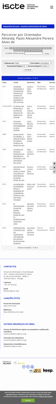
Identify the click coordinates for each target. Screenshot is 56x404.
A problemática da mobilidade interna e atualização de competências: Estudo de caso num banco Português (18, 192)
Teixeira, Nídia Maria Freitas (30, 89)
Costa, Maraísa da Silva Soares (30, 124)
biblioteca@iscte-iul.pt (11, 291)
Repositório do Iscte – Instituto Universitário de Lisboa (25, 26)
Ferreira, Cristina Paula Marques (30, 170)
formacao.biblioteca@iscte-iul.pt (15, 340)
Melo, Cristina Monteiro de (30, 152)
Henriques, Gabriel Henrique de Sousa (31, 231)
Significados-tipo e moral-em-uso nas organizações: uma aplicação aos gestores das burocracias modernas (19, 235)
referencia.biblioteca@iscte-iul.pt (15, 334)
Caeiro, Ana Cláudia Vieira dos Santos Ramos (30, 111)
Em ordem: (35, 63)
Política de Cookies (46, 396)
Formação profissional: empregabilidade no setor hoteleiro (19, 125)
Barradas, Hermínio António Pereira (30, 207)
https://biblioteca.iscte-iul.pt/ (14, 312)
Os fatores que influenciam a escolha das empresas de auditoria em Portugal (18, 111)
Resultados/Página (14, 66)
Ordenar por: (9, 63)
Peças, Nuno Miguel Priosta (29, 137)
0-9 (11, 48)
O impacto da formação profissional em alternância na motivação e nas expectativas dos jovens (19, 156)
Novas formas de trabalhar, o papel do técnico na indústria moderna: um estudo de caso (19, 139)
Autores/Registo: (35, 66)
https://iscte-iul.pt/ (10, 306)
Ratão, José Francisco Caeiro (31, 186)
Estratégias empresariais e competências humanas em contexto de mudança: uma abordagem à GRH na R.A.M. (18, 94)
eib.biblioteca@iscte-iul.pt (12, 346)
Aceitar (28, 400)
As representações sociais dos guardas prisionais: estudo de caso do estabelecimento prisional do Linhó (19, 214)
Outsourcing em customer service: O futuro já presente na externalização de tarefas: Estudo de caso (19, 173)
